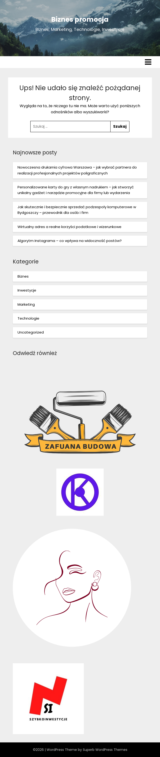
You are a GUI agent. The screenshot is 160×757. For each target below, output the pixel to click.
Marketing (26, 304)
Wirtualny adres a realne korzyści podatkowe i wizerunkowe (69, 226)
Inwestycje (27, 290)
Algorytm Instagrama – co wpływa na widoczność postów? (70, 240)
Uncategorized (31, 332)
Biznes (23, 276)
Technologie (28, 318)
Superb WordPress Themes (105, 749)
